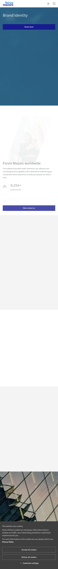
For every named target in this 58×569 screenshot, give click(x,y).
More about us (29, 209)
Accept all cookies (29, 549)
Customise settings (29, 563)
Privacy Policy (7, 541)
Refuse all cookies (29, 557)
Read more (29, 26)
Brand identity (15, 15)
